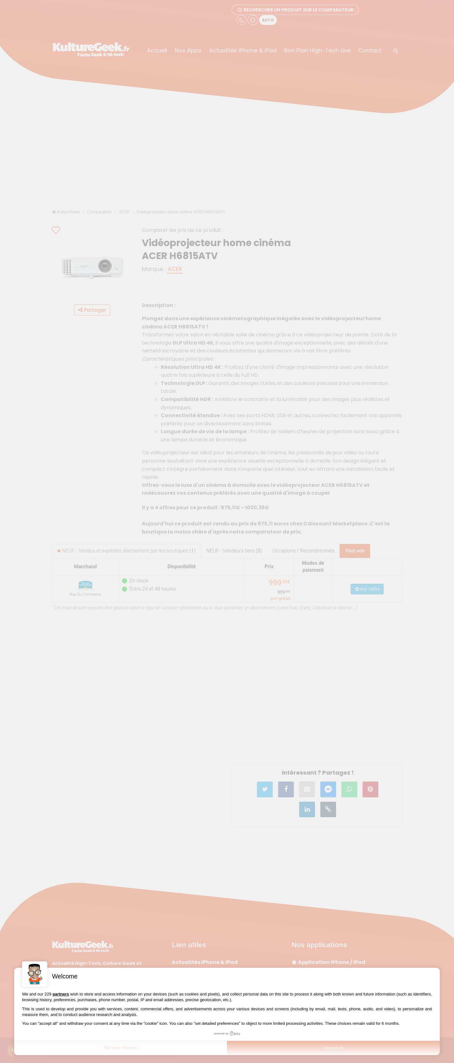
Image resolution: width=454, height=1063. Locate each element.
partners (61, 994)
